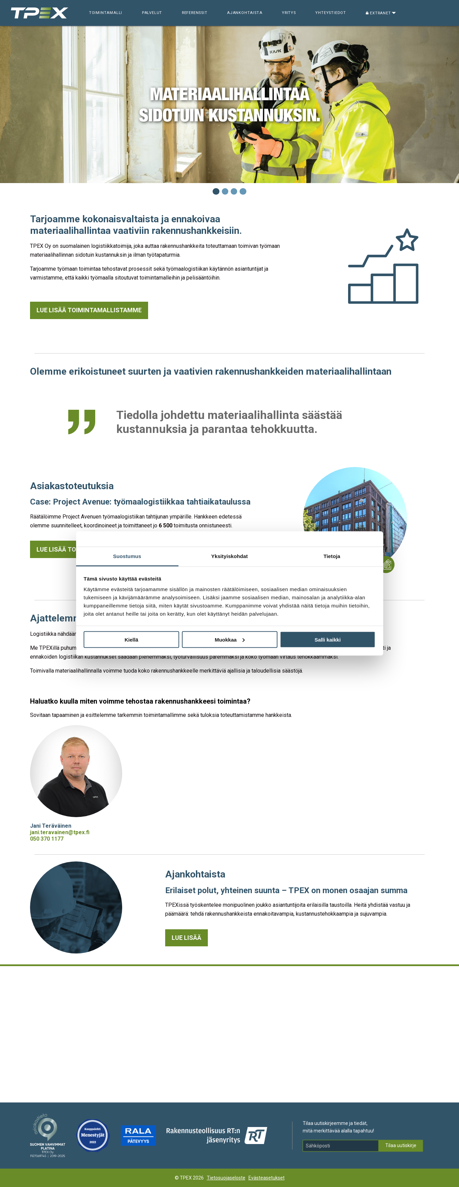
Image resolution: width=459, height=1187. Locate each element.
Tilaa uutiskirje (400, 1145)
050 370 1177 (46, 839)
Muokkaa (230, 639)
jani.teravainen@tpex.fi (59, 832)
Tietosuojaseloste (226, 1178)
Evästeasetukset (266, 1178)
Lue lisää (186, 937)
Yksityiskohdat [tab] (229, 556)
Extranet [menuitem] (378, 13)
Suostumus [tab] (127, 556)
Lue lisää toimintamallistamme (89, 310)
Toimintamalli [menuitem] (105, 13)
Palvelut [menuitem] (152, 13)
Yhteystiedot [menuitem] (330, 13)
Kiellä (131, 639)
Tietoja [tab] (332, 556)
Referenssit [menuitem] (194, 13)
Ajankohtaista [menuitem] (244, 13)
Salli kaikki (328, 639)
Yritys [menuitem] (289, 13)
